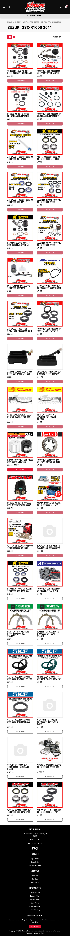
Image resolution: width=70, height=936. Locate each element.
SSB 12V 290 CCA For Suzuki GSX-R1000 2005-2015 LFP (49, 504)
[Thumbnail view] (9, 37)
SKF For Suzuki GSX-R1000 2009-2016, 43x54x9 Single (18, 721)
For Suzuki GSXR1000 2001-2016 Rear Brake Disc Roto (48, 461)
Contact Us (35, 882)
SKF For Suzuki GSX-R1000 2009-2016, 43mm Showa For (19, 678)
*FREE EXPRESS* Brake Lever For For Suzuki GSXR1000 (19, 416)
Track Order (35, 862)
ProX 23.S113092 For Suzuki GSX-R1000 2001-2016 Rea (19, 590)
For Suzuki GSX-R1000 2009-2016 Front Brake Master (49, 72)
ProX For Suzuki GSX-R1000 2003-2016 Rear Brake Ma (19, 244)
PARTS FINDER (35, 16)
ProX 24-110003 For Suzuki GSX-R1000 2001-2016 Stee (48, 158)
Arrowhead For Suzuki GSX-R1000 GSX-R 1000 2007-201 (19, 373)
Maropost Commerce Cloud (35, 933)
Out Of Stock (20, 599)
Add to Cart (20, 81)
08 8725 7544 (35, 840)
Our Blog (35, 879)
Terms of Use (35, 892)
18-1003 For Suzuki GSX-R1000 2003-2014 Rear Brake (19, 72)
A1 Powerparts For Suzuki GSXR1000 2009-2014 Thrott (49, 287)
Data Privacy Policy (35, 906)
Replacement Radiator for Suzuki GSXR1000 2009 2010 (49, 547)
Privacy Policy (35, 896)
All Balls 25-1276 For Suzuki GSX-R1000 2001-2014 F (20, 201)
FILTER (57, 37)
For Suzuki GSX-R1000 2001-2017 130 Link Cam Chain (49, 590)
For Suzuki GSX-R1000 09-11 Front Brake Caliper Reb (19, 115)
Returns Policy (35, 899)
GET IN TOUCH (35, 926)
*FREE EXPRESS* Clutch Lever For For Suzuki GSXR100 (47, 417)
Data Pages (35, 903)
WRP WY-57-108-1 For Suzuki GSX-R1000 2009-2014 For (49, 811)
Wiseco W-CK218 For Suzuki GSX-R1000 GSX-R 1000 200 (49, 766)
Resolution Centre (35, 865)
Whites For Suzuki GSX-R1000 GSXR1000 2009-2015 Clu (20, 547)
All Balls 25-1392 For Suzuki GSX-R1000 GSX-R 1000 (50, 201)
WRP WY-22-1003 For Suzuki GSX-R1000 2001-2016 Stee (19, 811)
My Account (35, 859)
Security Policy (35, 910)
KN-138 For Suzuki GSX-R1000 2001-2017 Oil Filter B (20, 461)
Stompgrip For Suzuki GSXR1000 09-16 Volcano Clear (47, 722)
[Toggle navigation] (4, 7)
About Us (35, 875)
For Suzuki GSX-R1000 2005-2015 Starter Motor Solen (19, 504)
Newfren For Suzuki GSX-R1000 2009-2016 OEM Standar (18, 634)
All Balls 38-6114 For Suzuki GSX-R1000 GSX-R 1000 (50, 244)
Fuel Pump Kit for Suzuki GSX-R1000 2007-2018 (18, 287)
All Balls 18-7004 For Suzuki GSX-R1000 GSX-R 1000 (20, 158)
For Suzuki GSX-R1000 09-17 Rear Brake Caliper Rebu (49, 115)
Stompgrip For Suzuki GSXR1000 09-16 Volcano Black (18, 767)
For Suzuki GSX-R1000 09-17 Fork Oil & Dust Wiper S (49, 330)
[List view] (14, 37)
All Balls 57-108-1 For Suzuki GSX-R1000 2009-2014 (19, 330)
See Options (20, 470)
